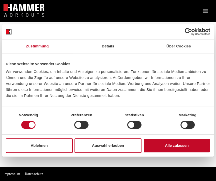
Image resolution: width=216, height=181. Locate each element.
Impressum (12, 174)
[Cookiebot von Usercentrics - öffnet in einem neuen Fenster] (188, 31)
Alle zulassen (177, 145)
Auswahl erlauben (108, 145)
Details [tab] (108, 46)
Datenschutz (34, 174)
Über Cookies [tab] (178, 46)
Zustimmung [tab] (37, 46)
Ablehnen (39, 145)
